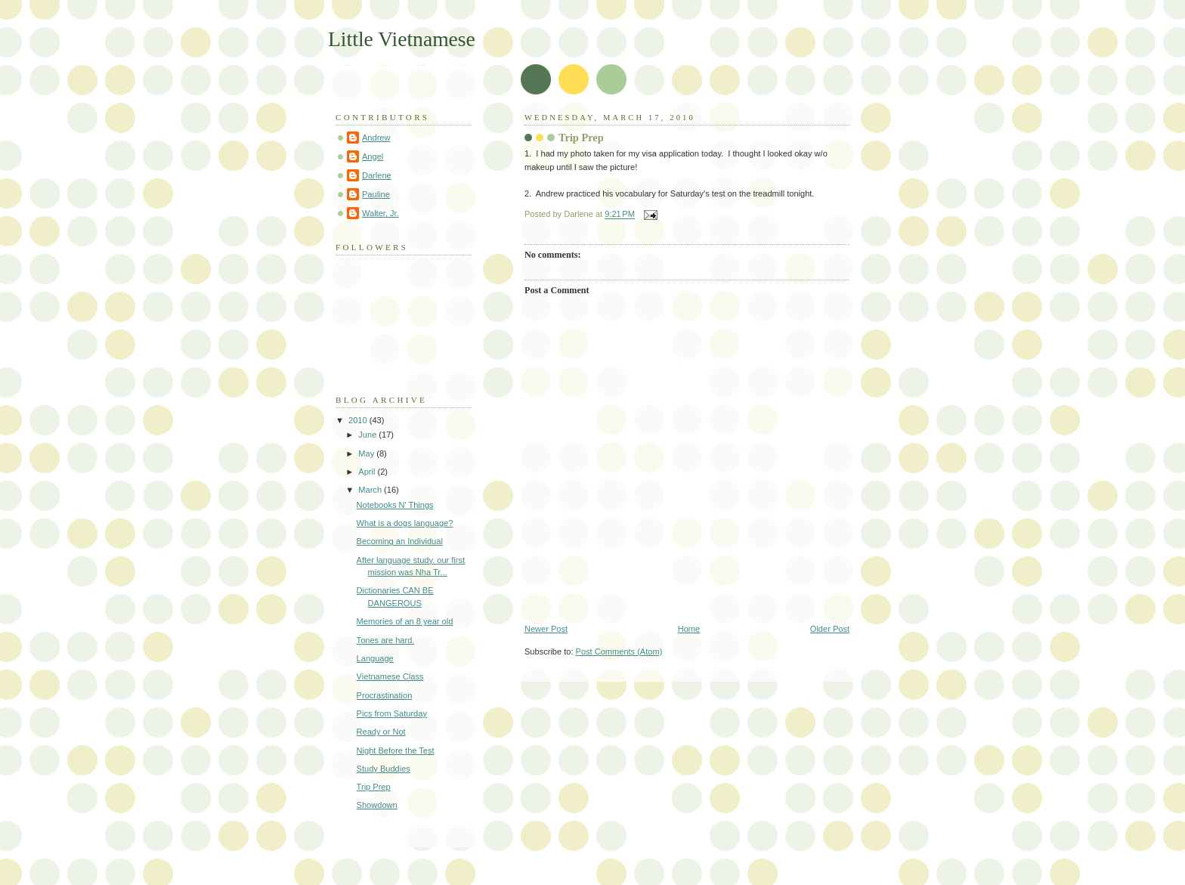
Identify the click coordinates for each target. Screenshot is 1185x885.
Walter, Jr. (380, 213)
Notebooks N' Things (395, 504)
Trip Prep (581, 138)
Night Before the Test (396, 750)
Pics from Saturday (392, 713)
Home (689, 628)
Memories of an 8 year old (405, 621)
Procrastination (385, 695)
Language (375, 658)
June (368, 434)
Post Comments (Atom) (619, 651)
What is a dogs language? (405, 523)
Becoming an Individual (400, 541)
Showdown (377, 804)
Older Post (829, 628)
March (371, 489)
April (367, 471)
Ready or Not (381, 731)
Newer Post (546, 628)
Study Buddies (383, 768)
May (367, 453)
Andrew (376, 137)
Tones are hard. (386, 640)
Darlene (376, 175)
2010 (359, 420)
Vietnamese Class (390, 676)
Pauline (376, 194)
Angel (372, 156)
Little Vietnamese (401, 39)
